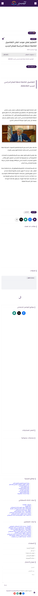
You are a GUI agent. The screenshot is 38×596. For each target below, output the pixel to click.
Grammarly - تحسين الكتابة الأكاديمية (22, 530)
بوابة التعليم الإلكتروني (24, 488)
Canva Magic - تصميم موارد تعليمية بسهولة (20, 529)
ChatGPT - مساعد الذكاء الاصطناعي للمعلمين (20, 526)
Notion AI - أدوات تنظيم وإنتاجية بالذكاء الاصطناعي (19, 515)
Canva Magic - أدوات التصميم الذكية (22, 511)
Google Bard (28, 506)
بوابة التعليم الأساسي (24, 491)
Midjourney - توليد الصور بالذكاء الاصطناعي (21, 507)
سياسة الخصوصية (30, 558)
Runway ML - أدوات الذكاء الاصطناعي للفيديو (20, 508)
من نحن (32, 550)
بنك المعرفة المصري (24, 486)
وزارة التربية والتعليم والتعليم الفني (21, 483)
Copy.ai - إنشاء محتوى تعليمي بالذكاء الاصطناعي (19, 531)
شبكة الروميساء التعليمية (12, 591)
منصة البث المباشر (24, 489)
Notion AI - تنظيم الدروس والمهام (23, 533)
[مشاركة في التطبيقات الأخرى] (17, 219)
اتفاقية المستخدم (30, 555)
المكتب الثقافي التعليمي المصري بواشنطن (19, 484)
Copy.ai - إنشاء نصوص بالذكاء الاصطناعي (21, 514)
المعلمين (33, 38)
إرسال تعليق (31, 278)
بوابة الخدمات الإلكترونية (23, 493)
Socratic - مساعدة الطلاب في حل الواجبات (21, 536)
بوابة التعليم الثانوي (24, 492)
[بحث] (2, 3)
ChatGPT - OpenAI (27, 504)
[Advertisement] (19, 20)
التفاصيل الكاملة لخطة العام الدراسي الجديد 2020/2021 (21, 59)
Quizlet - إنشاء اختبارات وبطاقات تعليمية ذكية (20, 535)
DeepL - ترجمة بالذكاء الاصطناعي (23, 510)
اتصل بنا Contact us (30, 553)
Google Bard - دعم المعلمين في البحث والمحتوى (19, 527)
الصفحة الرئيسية (30, 548)
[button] (30, 219)
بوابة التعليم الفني (25, 487)
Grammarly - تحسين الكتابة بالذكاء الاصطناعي (20, 512)
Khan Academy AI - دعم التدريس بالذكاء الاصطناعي (19, 534)
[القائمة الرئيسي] (35, 3)
